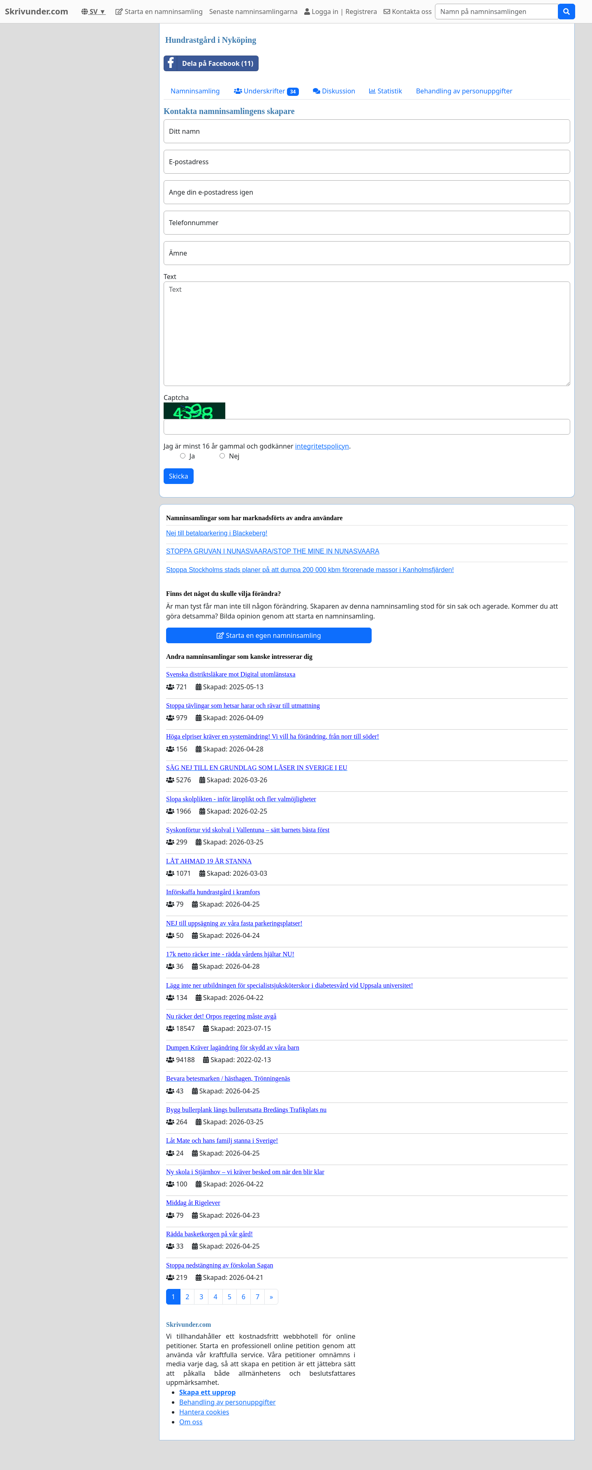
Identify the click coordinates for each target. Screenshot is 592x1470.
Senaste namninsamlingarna (253, 11)
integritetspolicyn (322, 446)
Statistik (385, 90)
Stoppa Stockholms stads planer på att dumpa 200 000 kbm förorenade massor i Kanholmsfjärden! (310, 569)
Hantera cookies (204, 1412)
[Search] (496, 11)
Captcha (176, 397)
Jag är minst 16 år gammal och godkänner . (257, 446)
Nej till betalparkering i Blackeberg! (216, 533)
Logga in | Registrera (340, 11)
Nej (234, 456)
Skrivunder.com (36, 11)
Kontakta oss (408, 11)
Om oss (191, 1421)
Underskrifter (266, 91)
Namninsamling (195, 90)
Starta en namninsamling (159, 11)
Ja (192, 456)
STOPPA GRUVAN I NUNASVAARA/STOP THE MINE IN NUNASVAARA (272, 551)
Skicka (178, 476)
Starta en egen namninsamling (269, 635)
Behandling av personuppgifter (464, 90)
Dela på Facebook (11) (208, 63)
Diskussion (334, 90)
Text (170, 276)
